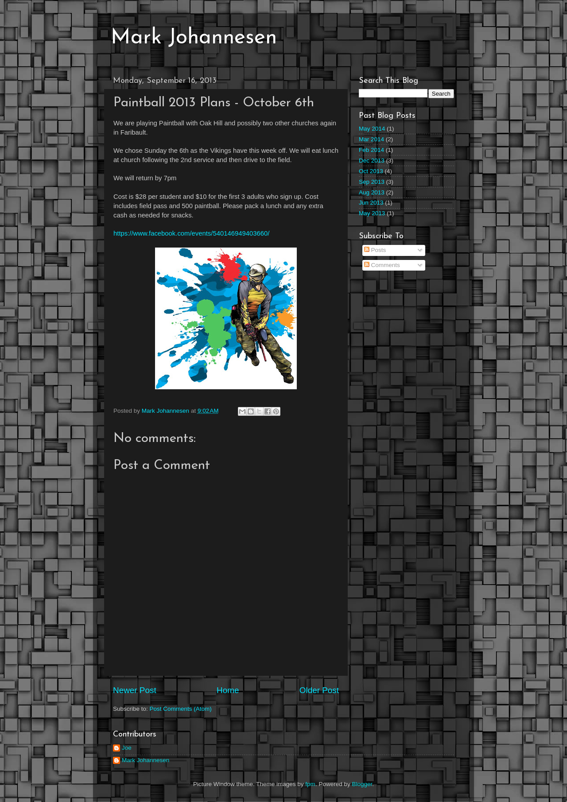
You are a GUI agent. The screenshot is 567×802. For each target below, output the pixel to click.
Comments (382, 265)
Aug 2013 (371, 192)
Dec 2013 (371, 160)
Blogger (362, 784)
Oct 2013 (371, 171)
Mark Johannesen (194, 38)
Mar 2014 (371, 139)
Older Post (319, 690)
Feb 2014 (371, 150)
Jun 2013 (371, 202)
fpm (310, 784)
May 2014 (372, 128)
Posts (375, 250)
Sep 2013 (371, 181)
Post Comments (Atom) (181, 708)
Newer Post (134, 690)
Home (228, 690)
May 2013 (372, 213)
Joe (127, 747)
